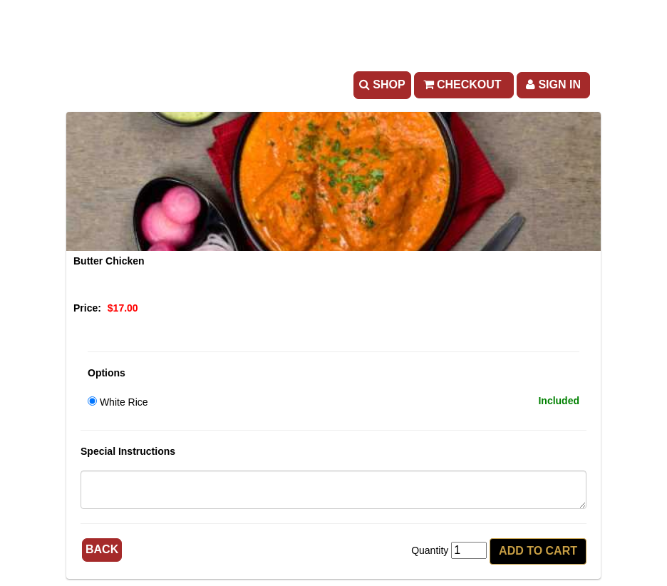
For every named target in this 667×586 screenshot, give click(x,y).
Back (102, 549)
